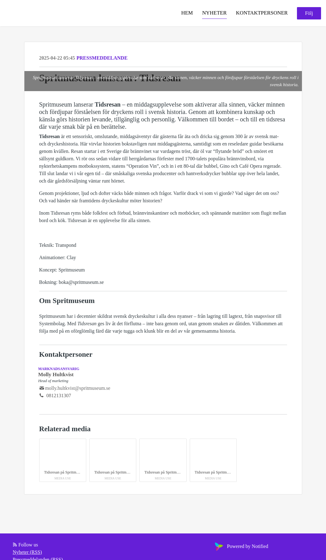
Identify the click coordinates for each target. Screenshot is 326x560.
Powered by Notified (240, 546)
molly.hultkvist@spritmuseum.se (77, 388)
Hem (187, 13)
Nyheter (214, 13)
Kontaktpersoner (262, 13)
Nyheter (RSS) (27, 552)
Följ (309, 13)
